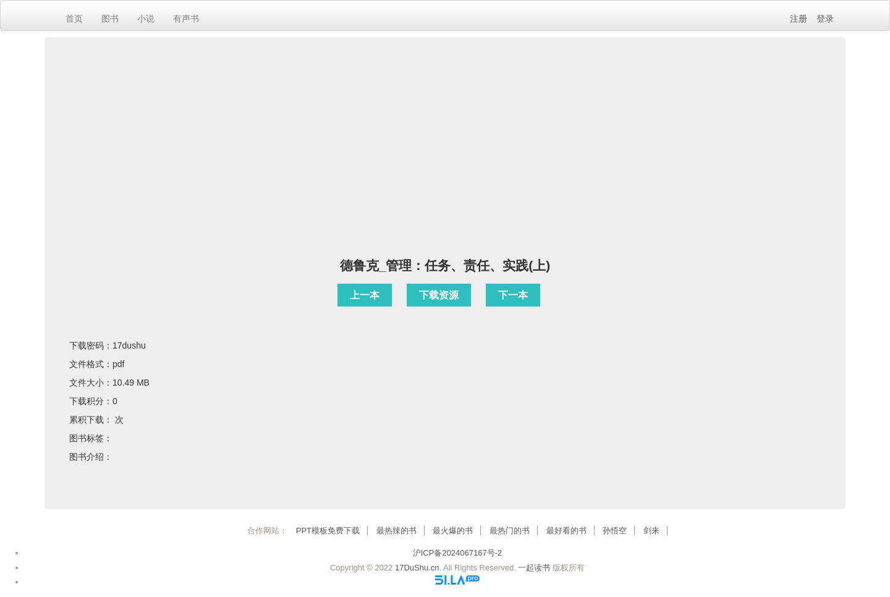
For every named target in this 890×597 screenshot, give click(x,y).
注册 (798, 18)
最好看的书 (566, 530)
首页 (74, 18)
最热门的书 (510, 530)
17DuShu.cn (417, 567)
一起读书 (534, 567)
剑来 (651, 530)
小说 (146, 18)
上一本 (364, 295)
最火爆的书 (453, 530)
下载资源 (439, 295)
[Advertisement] (445, 158)
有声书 (186, 18)
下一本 (513, 295)
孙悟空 (615, 530)
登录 (825, 18)
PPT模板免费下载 (328, 530)
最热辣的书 (396, 530)
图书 (110, 18)
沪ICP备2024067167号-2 (457, 552)
